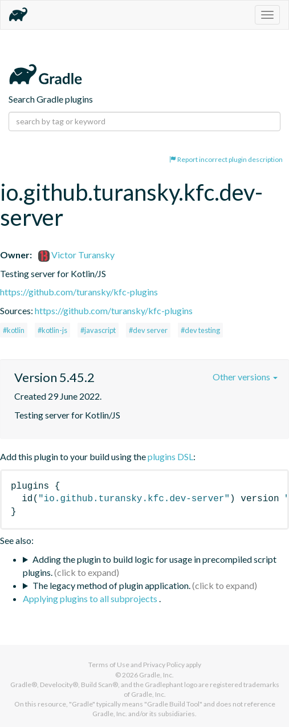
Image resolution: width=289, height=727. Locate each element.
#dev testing (200, 330)
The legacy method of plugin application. (111, 585)
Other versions (245, 376)
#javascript (98, 330)
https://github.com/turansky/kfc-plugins (79, 291)
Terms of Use (108, 664)
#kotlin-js (52, 330)
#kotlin (14, 330)
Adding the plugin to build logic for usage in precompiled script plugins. (149, 566)
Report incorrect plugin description (226, 159)
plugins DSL (170, 456)
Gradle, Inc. (156, 675)
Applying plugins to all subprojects (91, 598)
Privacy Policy (164, 664)
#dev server (148, 330)
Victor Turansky (76, 254)
